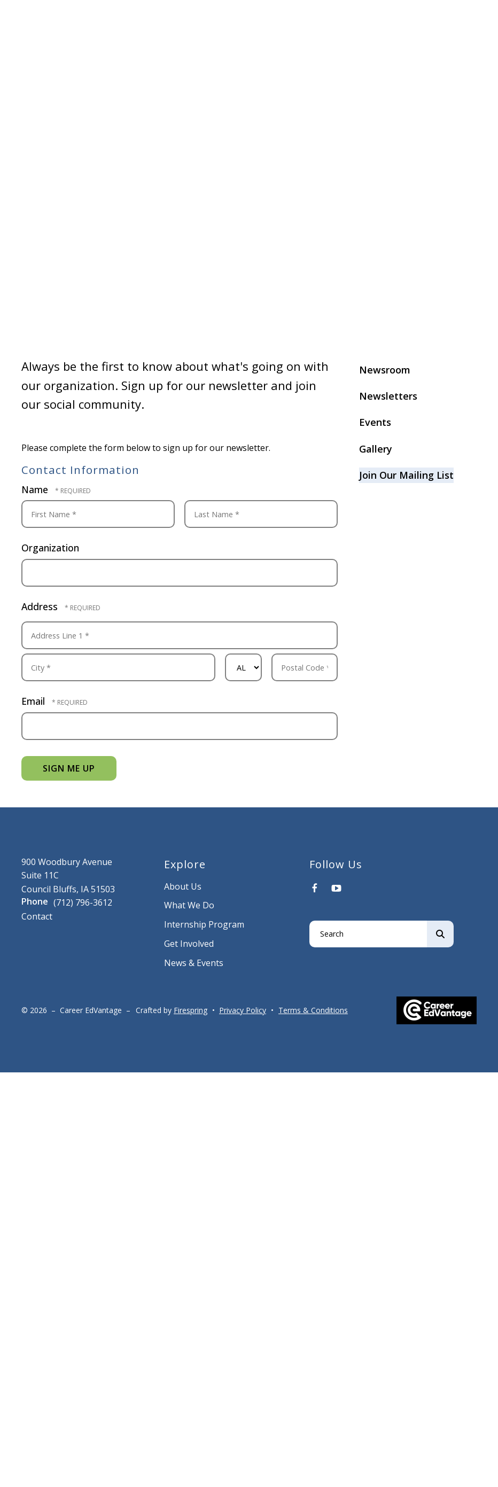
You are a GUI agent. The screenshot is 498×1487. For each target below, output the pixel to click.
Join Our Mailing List (406, 475)
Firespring (190, 1010)
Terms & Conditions (313, 1010)
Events (375, 422)
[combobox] (368, 934)
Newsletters (388, 396)
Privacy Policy (242, 1010)
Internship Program (204, 924)
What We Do (189, 905)
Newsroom (384, 369)
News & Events (193, 963)
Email (34, 701)
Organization (50, 547)
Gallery (375, 448)
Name (36, 489)
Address (40, 606)
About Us (182, 886)
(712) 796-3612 (82, 902)
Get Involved (189, 943)
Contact (36, 916)
